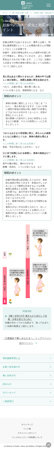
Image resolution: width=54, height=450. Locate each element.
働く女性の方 (9, 376)
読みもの (7, 384)
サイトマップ (27, 425)
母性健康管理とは (11, 358)
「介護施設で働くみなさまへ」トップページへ (27, 338)
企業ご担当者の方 (11, 367)
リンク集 (27, 430)
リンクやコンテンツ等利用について (27, 438)
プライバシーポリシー (27, 434)
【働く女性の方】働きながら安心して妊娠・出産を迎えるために (27, 318)
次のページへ (26, 343)
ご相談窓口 (8, 402)
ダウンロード (9, 393)
